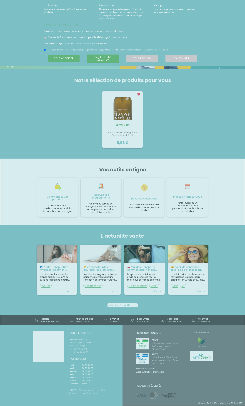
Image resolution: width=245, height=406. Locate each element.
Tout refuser (142, 58)
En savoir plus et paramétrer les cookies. (61, 24)
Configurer (181, 58)
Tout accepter (64, 58)
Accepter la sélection (103, 58)
